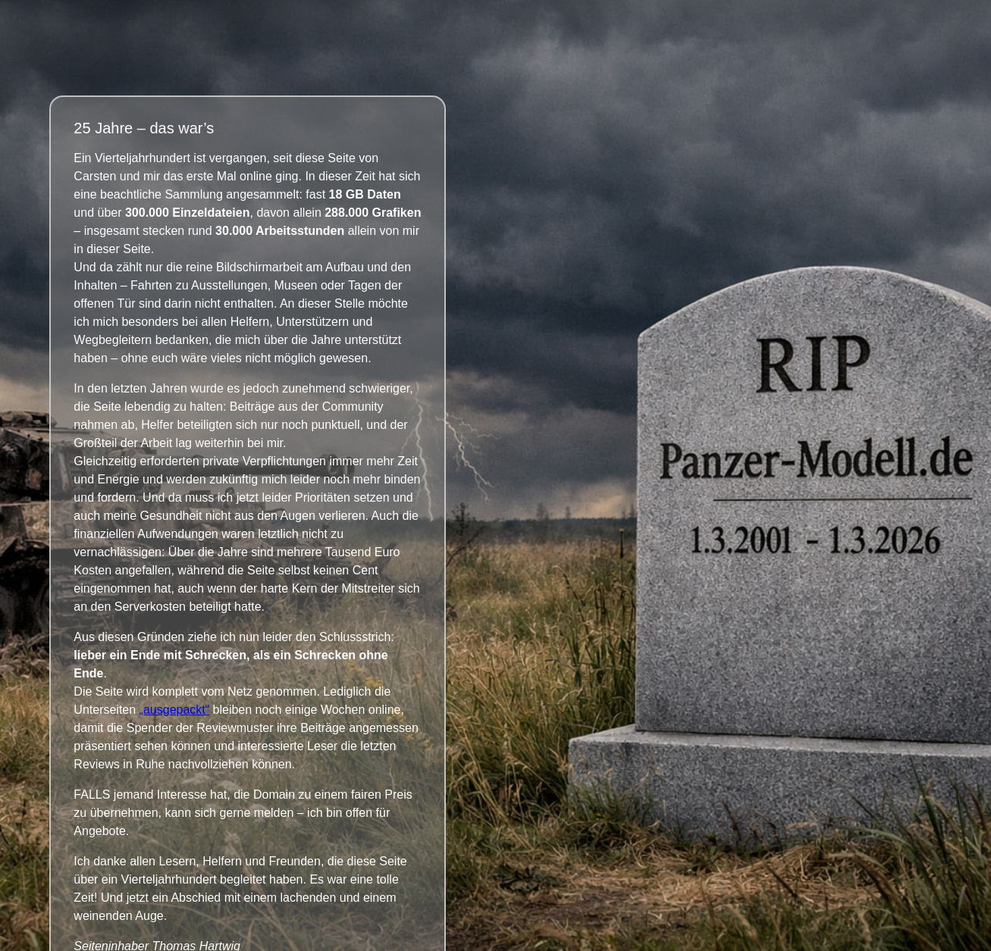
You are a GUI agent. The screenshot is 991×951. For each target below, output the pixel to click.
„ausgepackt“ (175, 709)
